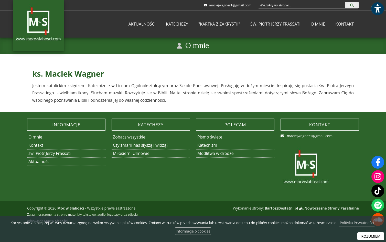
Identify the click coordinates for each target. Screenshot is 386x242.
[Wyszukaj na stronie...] (301, 5)
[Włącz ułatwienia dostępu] (377, 9)
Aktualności (142, 24)
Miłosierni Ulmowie (131, 153)
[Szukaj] (352, 5)
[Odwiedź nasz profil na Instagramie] (377, 176)
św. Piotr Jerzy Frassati (275, 24)
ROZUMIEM (370, 236)
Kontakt (344, 24)
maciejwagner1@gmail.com (229, 5)
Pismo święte (209, 137)
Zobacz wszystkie (129, 137)
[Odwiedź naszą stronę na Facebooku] (377, 162)
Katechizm (207, 145)
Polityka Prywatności (357, 222)
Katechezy (177, 24)
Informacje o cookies (193, 231)
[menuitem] (142, 24)
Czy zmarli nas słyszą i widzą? (140, 145)
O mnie (318, 24)
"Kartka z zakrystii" (219, 24)
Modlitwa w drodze (215, 153)
